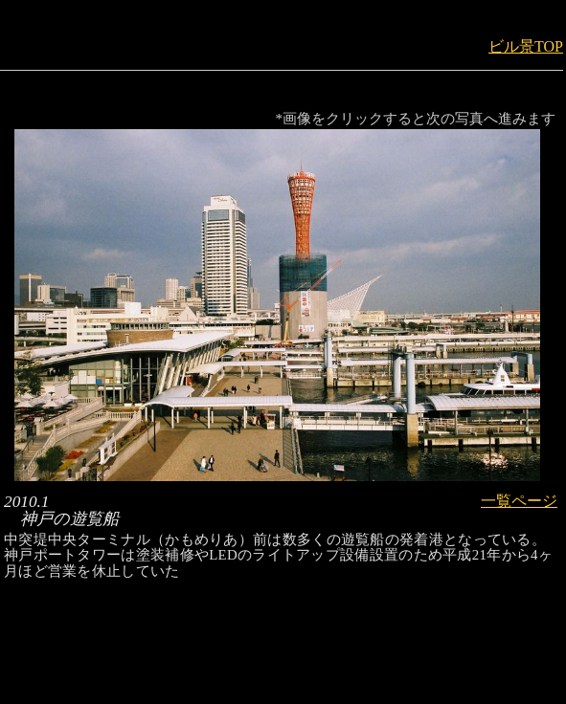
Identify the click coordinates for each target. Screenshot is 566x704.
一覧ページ (519, 501)
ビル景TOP (525, 46)
